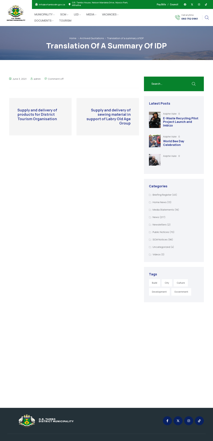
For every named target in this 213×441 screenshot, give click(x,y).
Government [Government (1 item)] (181, 291)
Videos (157, 254)
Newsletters (160, 224)
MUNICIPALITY (43, 14)
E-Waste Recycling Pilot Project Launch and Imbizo (180, 121)
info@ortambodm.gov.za (52, 4)
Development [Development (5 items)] (159, 291)
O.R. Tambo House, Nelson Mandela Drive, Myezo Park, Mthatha (100, 4)
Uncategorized (161, 247)
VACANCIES (109, 14)
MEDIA (90, 14)
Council (174, 4)
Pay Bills (161, 4)
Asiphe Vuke (170, 113)
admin (37, 79)
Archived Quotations (92, 38)
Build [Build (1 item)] (154, 282)
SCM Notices (160, 239)
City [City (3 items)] (167, 282)
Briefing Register (162, 194)
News (156, 217)
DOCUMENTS (42, 20)
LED (76, 14)
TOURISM (65, 20)
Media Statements (163, 209)
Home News (160, 202)
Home (72, 38)
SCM (63, 14)
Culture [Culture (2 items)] (181, 282)
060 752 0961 (189, 18)
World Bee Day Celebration (173, 143)
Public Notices (161, 232)
